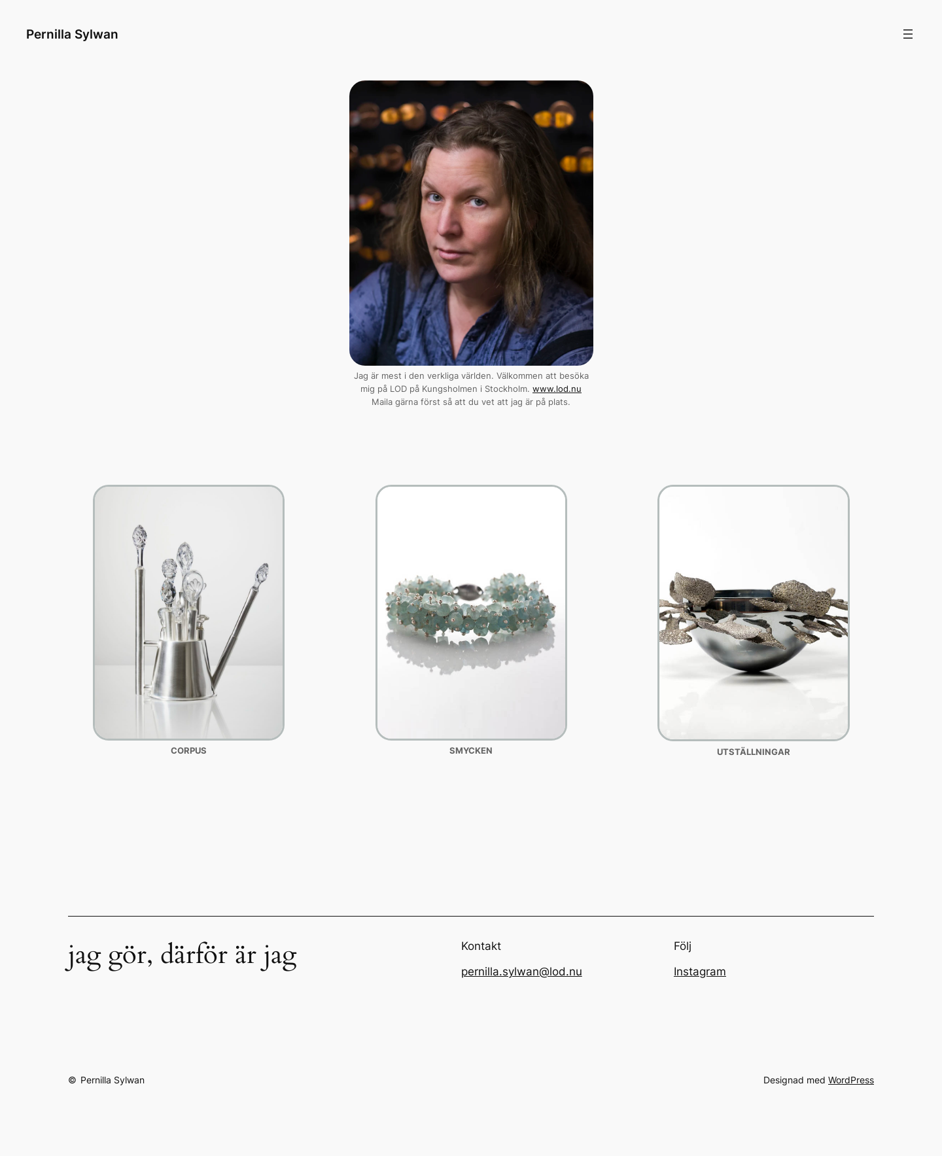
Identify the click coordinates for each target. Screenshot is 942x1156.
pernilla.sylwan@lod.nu (521, 971)
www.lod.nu (557, 389)
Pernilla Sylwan (72, 34)
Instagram (700, 971)
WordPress (851, 1079)
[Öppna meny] (908, 34)
